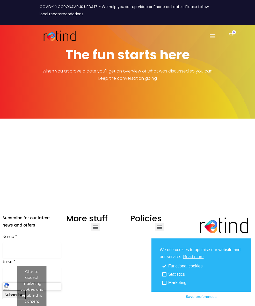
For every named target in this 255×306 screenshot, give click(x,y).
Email (9, 261)
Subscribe (14, 294)
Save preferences (201, 297)
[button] (229, 34)
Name (10, 236)
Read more (193, 256)
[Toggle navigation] (212, 39)
